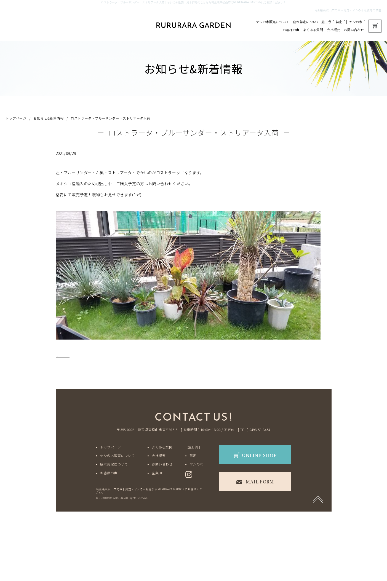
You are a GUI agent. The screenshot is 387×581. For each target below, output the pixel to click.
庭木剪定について (306, 21)
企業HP (157, 472)
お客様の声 (291, 29)
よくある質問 (313, 29)
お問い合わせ (354, 29)
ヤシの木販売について (272, 21)
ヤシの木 (355, 21)
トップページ (16, 118)
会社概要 (333, 29)
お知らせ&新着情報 (48, 118)
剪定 (339, 21)
